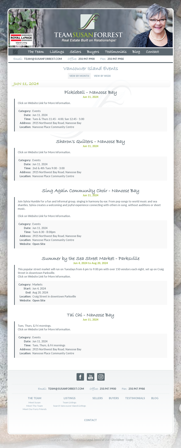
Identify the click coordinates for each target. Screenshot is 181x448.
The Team (36, 52)
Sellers (75, 52)
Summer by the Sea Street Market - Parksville (90, 259)
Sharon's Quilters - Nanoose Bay (90, 142)
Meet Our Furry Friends (35, 409)
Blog (136, 52)
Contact (152, 52)
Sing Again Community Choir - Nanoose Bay (90, 191)
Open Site (38, 244)
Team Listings (69, 402)
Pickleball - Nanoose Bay (90, 93)
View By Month (79, 75)
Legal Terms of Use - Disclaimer (105, 439)
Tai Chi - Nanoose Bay (90, 315)
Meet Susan (35, 402)
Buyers (93, 52)
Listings (57, 52)
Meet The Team (34, 405)
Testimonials (115, 52)
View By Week (102, 75)
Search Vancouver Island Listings (69, 405)
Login (129, 439)
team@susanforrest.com (43, 59)
